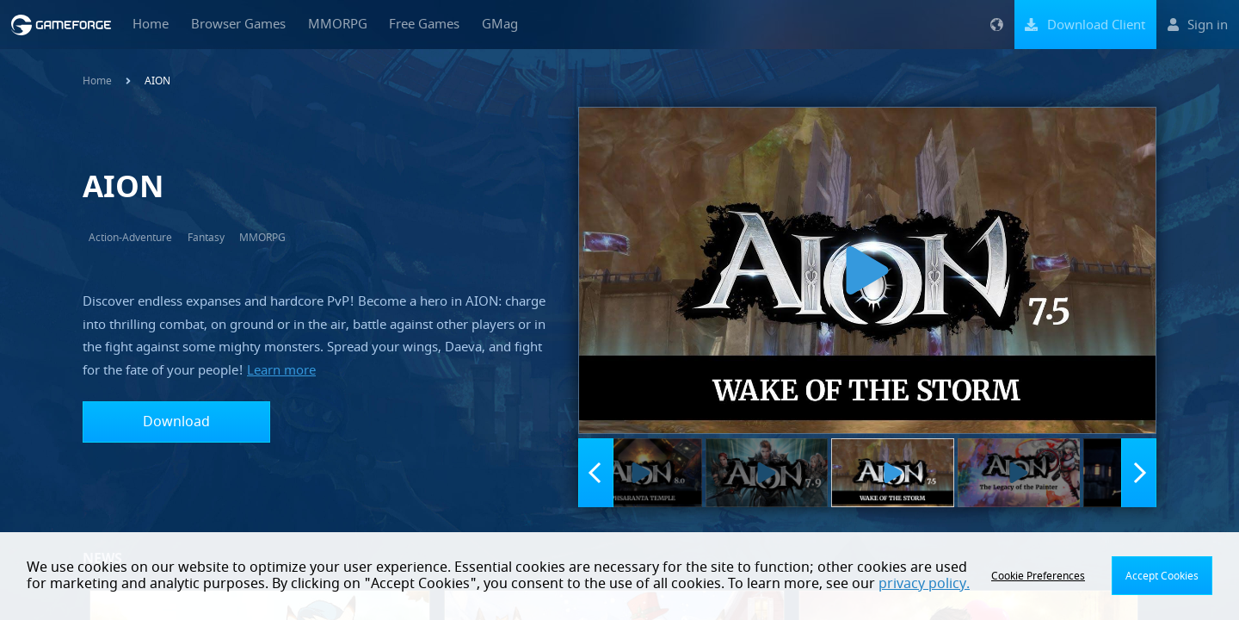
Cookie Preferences (1038, 576)
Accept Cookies (1162, 576)
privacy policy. (924, 584)
